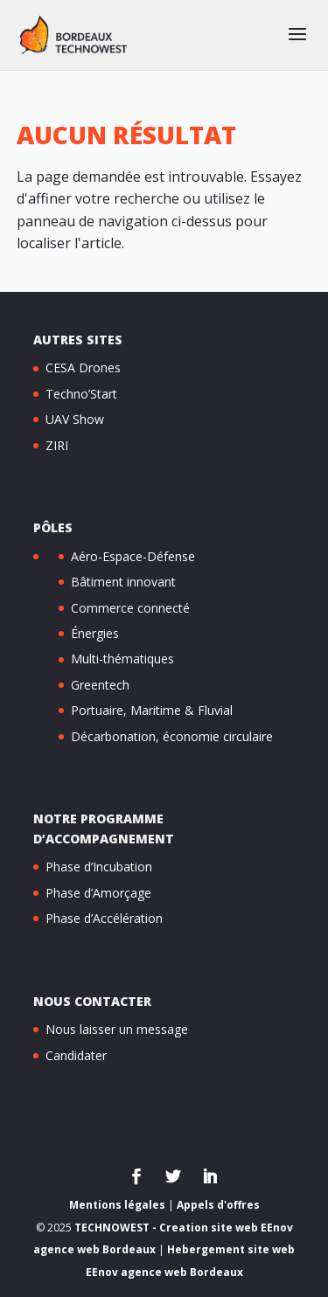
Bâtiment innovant (123, 581)
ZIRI (56, 445)
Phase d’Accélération (104, 918)
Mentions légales (117, 1204)
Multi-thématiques (122, 658)
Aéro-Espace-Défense (133, 556)
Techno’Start (81, 393)
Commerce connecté (130, 608)
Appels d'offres (218, 1204)
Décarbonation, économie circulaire (172, 736)
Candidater (76, 1055)
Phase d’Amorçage (98, 892)
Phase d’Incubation (98, 866)
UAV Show (74, 419)
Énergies (95, 633)
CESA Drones (83, 367)
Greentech (100, 684)
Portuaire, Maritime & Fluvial (152, 710)
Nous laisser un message (116, 1029)
